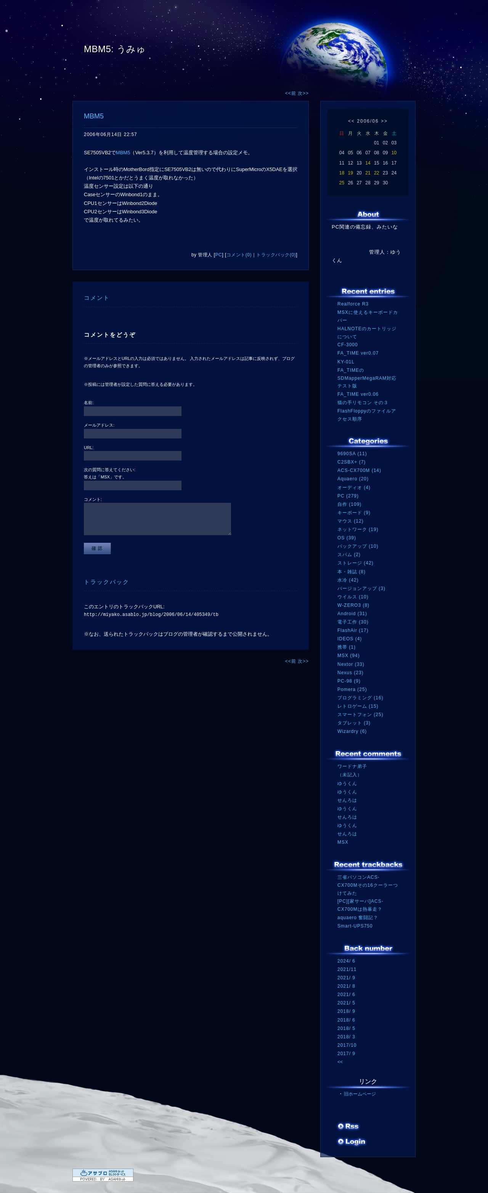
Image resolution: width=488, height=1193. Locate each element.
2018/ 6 (346, 1020)
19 (350, 173)
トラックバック (106, 582)
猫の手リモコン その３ (362, 402)
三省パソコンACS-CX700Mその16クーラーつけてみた (367, 885)
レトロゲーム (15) (358, 706)
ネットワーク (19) (358, 529)
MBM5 (94, 116)
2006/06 (368, 121)
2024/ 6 (346, 961)
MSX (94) (348, 655)
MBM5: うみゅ (115, 49)
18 (341, 173)
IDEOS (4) (349, 638)
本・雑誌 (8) (351, 571)
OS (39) (346, 538)
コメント (97, 297)
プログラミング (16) (360, 697)
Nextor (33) (350, 664)
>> (384, 121)
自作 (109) (349, 504)
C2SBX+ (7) (351, 462)
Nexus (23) (350, 672)
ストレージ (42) (355, 563)
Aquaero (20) (353, 478)
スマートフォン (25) (360, 714)
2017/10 (346, 1045)
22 (376, 173)
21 (367, 173)
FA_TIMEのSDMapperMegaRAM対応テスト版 (366, 378)
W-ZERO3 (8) (353, 605)
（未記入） (349, 774)
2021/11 (346, 969)
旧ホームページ (360, 1094)
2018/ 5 (346, 1028)
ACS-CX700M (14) (359, 470)
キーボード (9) (354, 512)
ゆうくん (347, 783)
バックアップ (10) (358, 546)
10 (394, 152)
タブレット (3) (354, 723)
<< (351, 121)
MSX (342, 842)
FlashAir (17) (353, 630)
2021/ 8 (346, 986)
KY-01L (346, 362)
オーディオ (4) (354, 487)
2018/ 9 (346, 1011)
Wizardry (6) (352, 731)
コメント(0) (239, 254)
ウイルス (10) (353, 597)
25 (341, 183)
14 (367, 163)
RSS (349, 1127)
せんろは (347, 800)
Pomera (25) (352, 689)
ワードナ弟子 (352, 766)
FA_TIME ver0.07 (358, 353)
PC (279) (348, 496)
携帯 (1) (346, 647)
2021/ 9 (346, 977)
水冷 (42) (348, 580)
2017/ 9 (346, 1053)
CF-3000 (347, 344)
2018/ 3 (346, 1036)
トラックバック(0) (276, 254)
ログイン (352, 1142)
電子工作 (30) (353, 622)
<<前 (291, 93)
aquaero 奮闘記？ (357, 917)
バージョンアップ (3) (361, 588)
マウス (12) (350, 521)
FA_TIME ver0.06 (358, 394)
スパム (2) (349, 554)
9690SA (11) (352, 453)
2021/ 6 (346, 994)
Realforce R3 (353, 304)
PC (218, 254)
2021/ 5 (346, 1003)
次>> (303, 93)
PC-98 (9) (349, 681)
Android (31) (352, 613)
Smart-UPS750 (355, 926)
